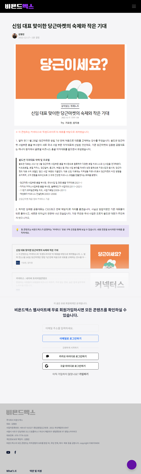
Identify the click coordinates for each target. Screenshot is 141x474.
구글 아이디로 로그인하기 (73, 366)
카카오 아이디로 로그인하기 (73, 356)
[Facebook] (15, 453)
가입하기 (83, 374)
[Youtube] (8, 452)
